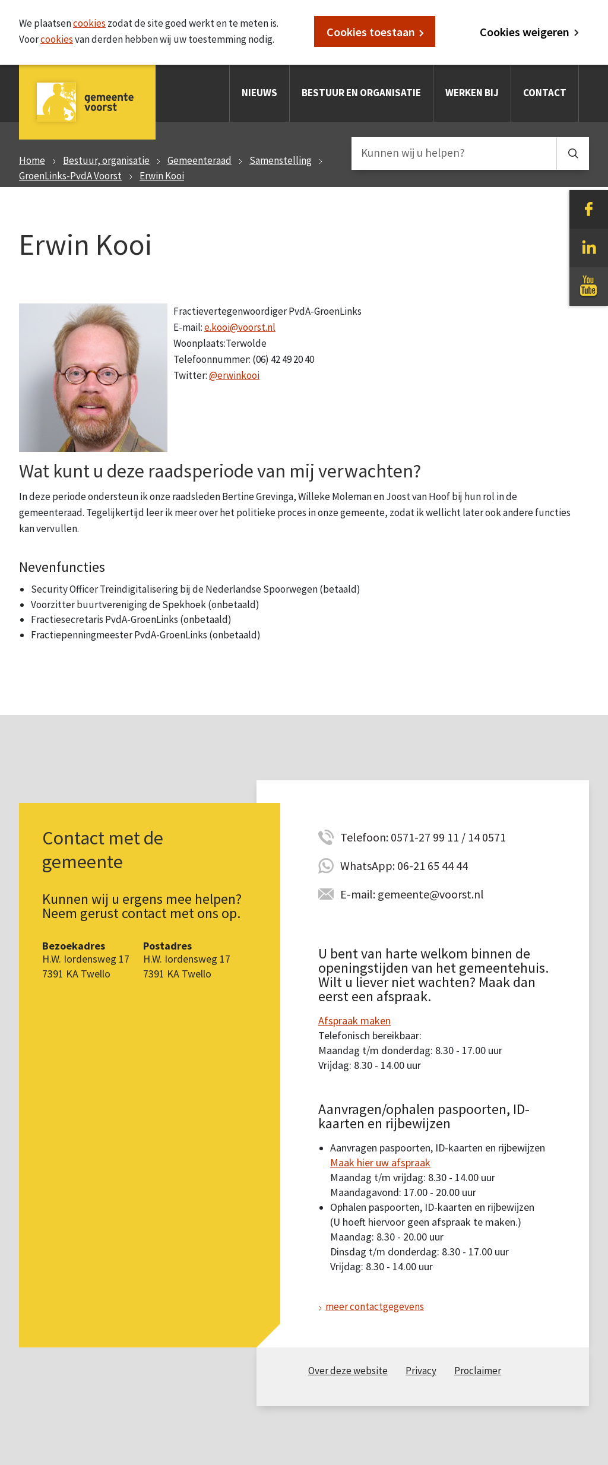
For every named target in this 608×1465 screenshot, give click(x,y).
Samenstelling (280, 160)
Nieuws (259, 92)
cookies (89, 23)
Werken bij (472, 92)
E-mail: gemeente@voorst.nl (412, 894)
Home (32, 160)
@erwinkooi (234, 375)
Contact (544, 92)
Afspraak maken (354, 1020)
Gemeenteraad (199, 160)
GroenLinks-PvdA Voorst (70, 175)
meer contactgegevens (374, 1306)
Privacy (421, 1370)
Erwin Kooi (162, 175)
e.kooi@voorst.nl (240, 327)
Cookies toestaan (371, 31)
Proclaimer (477, 1370)
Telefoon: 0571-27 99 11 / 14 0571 (423, 837)
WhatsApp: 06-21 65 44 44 (404, 865)
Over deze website (348, 1370)
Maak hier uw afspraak (380, 1162)
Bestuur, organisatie (106, 160)
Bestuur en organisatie (361, 92)
